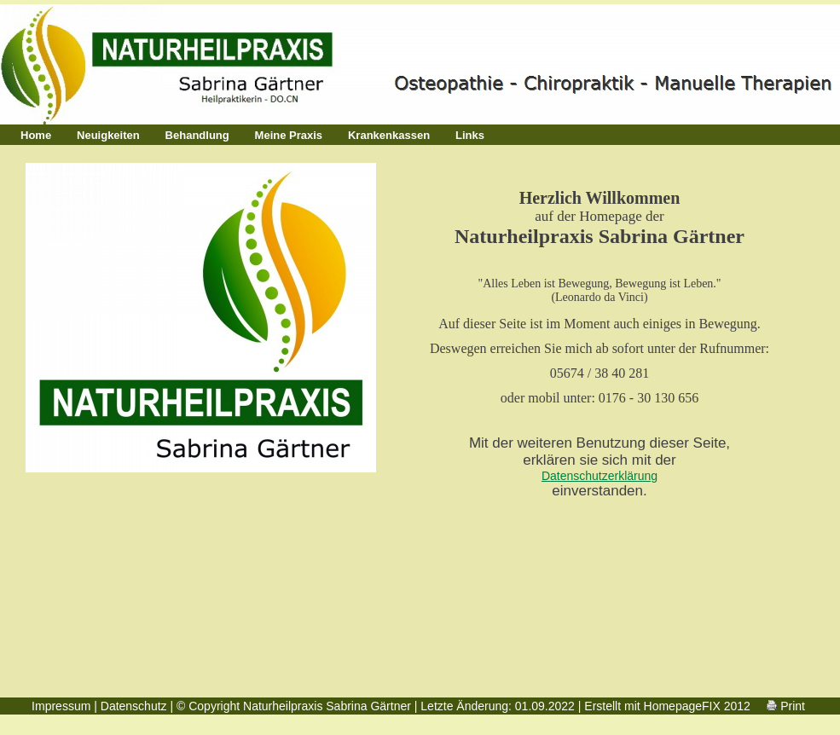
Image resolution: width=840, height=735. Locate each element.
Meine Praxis (289, 135)
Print (786, 706)
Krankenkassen (389, 135)
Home (35, 135)
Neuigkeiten (108, 135)
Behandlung (197, 135)
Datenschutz (134, 706)
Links (469, 135)
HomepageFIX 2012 (697, 706)
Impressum (61, 706)
